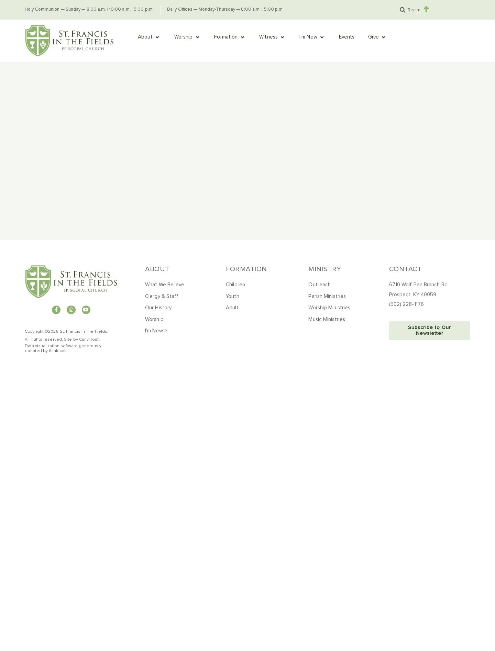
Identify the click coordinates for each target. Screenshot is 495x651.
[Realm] (426, 9)
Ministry (324, 269)
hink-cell (58, 351)
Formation (246, 269)
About (157, 269)
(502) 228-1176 (406, 304)
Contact (405, 269)
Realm (414, 10)
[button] (402, 10)
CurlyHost (89, 340)
